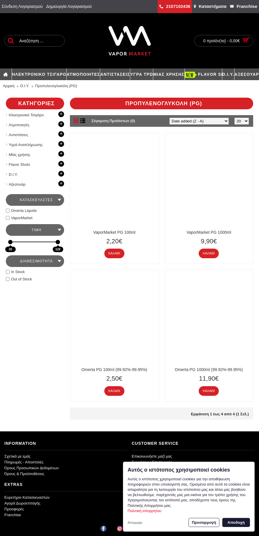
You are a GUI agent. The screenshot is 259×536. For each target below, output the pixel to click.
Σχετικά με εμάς (17, 456)
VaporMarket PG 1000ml (208, 232)
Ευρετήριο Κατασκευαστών (27, 497)
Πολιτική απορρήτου (144, 511)
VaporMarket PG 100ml (114, 232)
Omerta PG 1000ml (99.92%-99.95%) (209, 369)
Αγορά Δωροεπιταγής (22, 503)
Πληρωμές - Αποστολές (23, 462)
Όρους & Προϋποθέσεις (24, 474)
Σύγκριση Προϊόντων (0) (113, 121)
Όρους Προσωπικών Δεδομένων (31, 468)
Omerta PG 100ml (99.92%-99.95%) (114, 369)
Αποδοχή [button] (236, 522)
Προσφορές (14, 509)
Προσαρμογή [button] (204, 522)
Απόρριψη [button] (135, 522)
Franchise (12, 515)
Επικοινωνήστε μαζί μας (152, 456)
